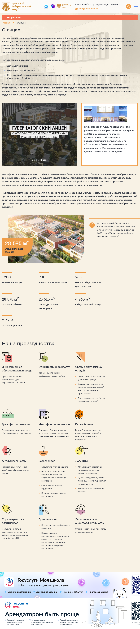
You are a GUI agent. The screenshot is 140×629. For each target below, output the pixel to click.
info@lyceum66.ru (88, 8)
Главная (6, 22)
